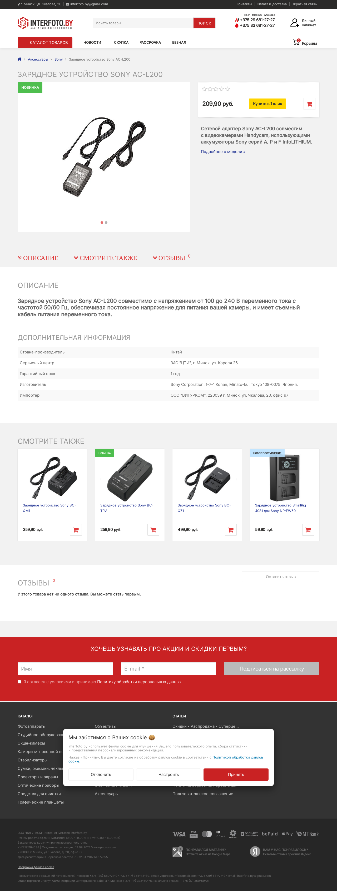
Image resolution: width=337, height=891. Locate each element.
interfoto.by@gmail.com (87, 4)
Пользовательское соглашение (202, 793)
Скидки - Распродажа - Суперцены (206, 726)
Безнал (179, 42)
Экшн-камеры (31, 743)
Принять (236, 774)
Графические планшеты (41, 802)
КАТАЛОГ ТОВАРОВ (49, 42)
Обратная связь (304, 4)
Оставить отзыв (281, 575)
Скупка (121, 42)
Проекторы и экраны (38, 776)
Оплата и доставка (272, 4)
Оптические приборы (38, 785)
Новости (92, 42)
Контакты (244, 4)
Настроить (168, 774)
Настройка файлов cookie (36, 867)
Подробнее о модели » (223, 151)
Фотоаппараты (32, 726)
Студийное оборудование (42, 734)
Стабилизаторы (32, 759)
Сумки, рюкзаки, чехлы (40, 768)
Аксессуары (106, 793)
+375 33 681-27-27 (255, 25)
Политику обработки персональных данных (139, 681)
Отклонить (101, 774)
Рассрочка (150, 42)
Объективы (105, 726)
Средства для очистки (39, 793)
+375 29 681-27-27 (255, 19)
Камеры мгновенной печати (45, 751)
